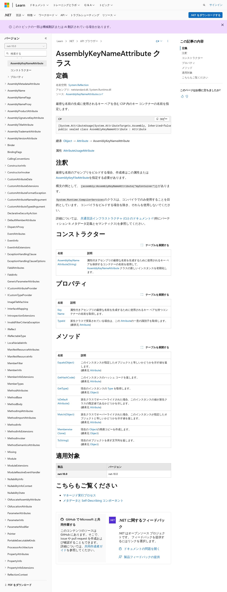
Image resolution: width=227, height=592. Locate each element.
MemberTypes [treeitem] (15, 383)
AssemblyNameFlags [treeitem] (19, 97)
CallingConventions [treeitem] (18, 158)
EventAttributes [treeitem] (16, 233)
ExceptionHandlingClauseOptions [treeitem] (26, 261)
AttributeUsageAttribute (78, 150)
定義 (184, 48)
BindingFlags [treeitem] (14, 152)
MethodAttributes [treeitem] (17, 390)
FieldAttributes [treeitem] (15, 267)
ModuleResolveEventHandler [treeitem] (23, 472)
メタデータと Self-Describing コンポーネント (93, 500)
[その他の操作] (168, 41)
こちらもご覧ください (195, 77)
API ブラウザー (89, 41)
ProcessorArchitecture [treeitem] (20, 547)
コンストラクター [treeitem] (20, 70)
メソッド (187, 67)
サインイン (216, 5)
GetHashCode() (66, 377)
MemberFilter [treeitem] (15, 363)
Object (67, 141)
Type (110, 388)
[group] (113, 128)
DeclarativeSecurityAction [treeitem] (22, 213)
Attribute (82, 141)
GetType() (63, 388)
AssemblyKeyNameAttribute (103, 268)
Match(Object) (66, 414)
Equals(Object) (66, 362)
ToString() (63, 440)
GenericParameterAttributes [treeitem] (23, 281)
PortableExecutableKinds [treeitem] (21, 540)
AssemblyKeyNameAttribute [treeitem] (26, 63)
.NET (71, 41)
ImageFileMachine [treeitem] (17, 302)
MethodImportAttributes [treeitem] (21, 417)
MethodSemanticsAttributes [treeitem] (23, 445)
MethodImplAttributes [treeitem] (20, 411)
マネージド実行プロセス (79, 495)
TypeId (61, 321)
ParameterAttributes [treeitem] (19, 513)
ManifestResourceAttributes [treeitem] (23, 349)
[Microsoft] (6, 5)
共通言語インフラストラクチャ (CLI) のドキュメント (116, 218)
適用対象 (187, 72)
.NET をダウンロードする (205, 15)
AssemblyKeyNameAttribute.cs (83, 94)
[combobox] (25, 46)
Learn (60, 41)
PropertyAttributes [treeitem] (18, 554)
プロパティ (188, 63)
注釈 (184, 53)
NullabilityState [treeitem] (16, 493)
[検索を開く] (204, 5)
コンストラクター (192, 58)
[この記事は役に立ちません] (187, 96)
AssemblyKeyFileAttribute (72, 177)
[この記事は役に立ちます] (182, 96)
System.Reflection (78, 85)
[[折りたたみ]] (46, 38)
